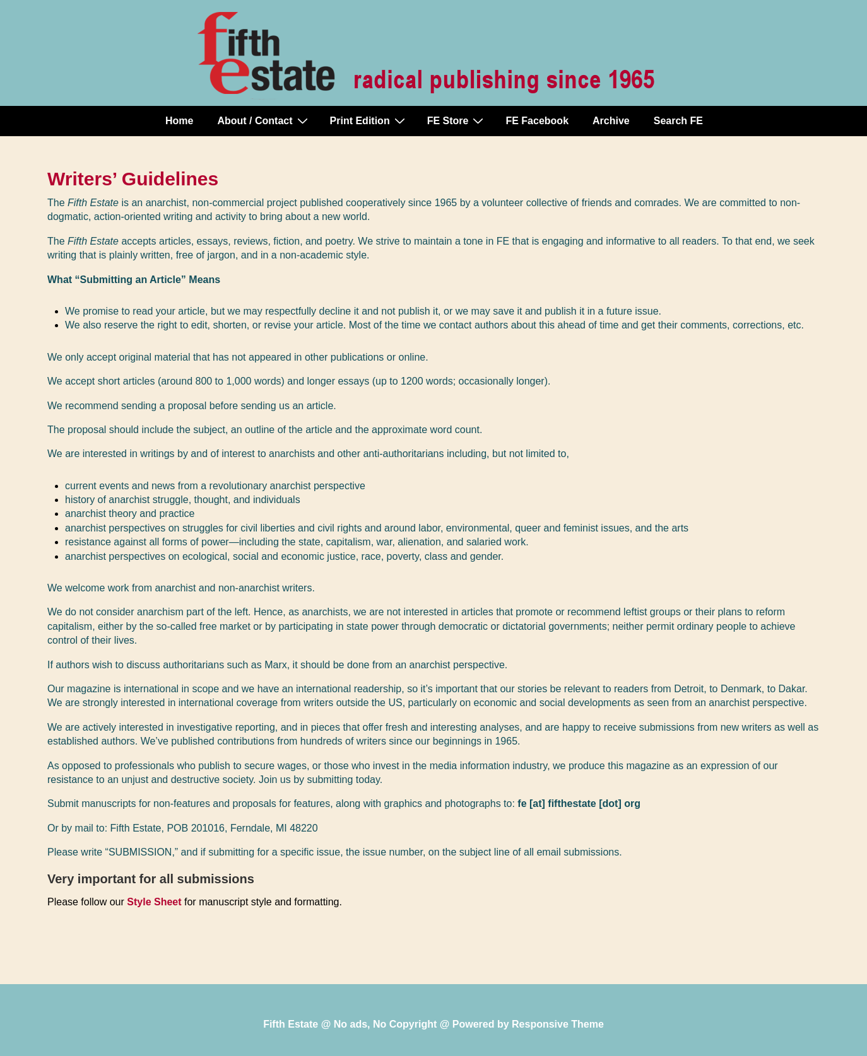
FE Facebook (537, 120)
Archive (611, 120)
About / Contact (263, 120)
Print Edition (369, 120)
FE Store (457, 120)
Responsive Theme (558, 1024)
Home (179, 120)
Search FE (678, 120)
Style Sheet (154, 901)
